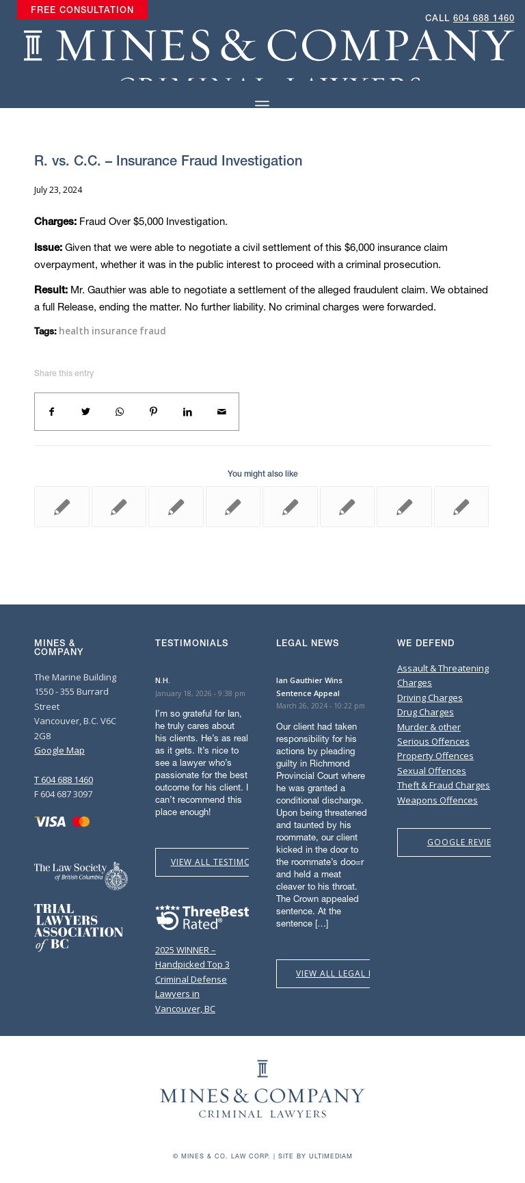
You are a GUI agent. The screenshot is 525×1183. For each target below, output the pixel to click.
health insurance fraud (112, 331)
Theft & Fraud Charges (443, 785)
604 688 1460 (484, 18)
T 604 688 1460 (63, 779)
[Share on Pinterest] (154, 411)
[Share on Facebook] (52, 411)
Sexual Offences (431, 771)
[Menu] (262, 106)
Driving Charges (430, 697)
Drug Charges (425, 712)
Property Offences (435, 755)
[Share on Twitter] (86, 411)
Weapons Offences (437, 800)
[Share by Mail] (221, 411)
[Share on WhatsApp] (120, 411)
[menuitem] (82, 10)
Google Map (59, 750)
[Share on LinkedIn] (188, 411)
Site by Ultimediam (315, 1156)
